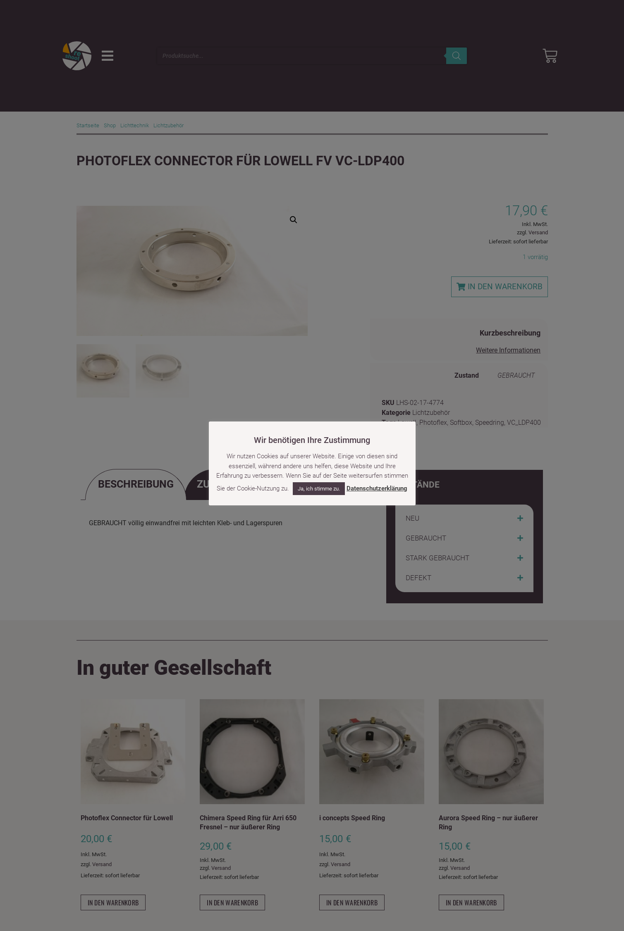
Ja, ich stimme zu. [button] (319, 489)
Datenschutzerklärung (377, 488)
